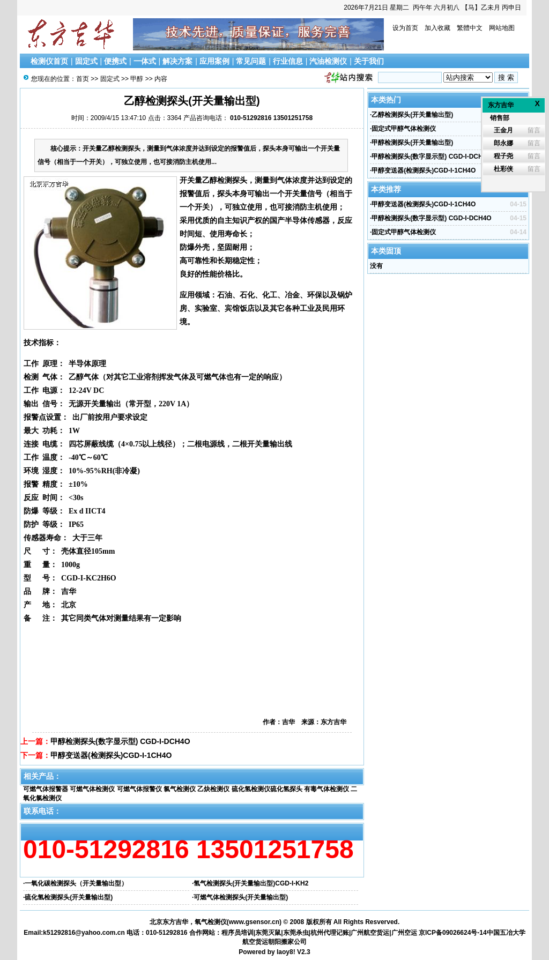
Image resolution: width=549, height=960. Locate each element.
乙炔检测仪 (213, 789)
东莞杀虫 (296, 932)
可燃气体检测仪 (92, 789)
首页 (82, 79)
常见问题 (251, 61)
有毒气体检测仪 (326, 789)
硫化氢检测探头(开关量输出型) (69, 897)
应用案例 (214, 61)
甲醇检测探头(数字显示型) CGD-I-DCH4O (120, 741)
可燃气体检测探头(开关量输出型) (241, 897)
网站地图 (502, 28)
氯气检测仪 (180, 789)
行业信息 (288, 61)
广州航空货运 (370, 932)
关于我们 (369, 61)
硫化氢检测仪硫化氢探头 (267, 789)
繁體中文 (470, 28)
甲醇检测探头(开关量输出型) (412, 142)
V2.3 (303, 952)
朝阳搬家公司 (287, 942)
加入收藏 (437, 28)
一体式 (144, 61)
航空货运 (255, 942)
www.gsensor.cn (254, 922)
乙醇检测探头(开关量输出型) (412, 114)
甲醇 (136, 79)
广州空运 (404, 932)
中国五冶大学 (506, 932)
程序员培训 (237, 932)
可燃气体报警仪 (139, 789)
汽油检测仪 (328, 61)
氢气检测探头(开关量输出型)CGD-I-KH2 (251, 883)
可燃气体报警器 (45, 789)
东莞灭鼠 (268, 932)
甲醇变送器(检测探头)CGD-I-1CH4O (111, 755)
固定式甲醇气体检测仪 (404, 128)
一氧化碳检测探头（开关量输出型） (76, 883)
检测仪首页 (49, 61)
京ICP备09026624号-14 (453, 932)
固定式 (86, 61)
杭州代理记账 (329, 932)
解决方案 (177, 61)
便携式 (115, 61)
